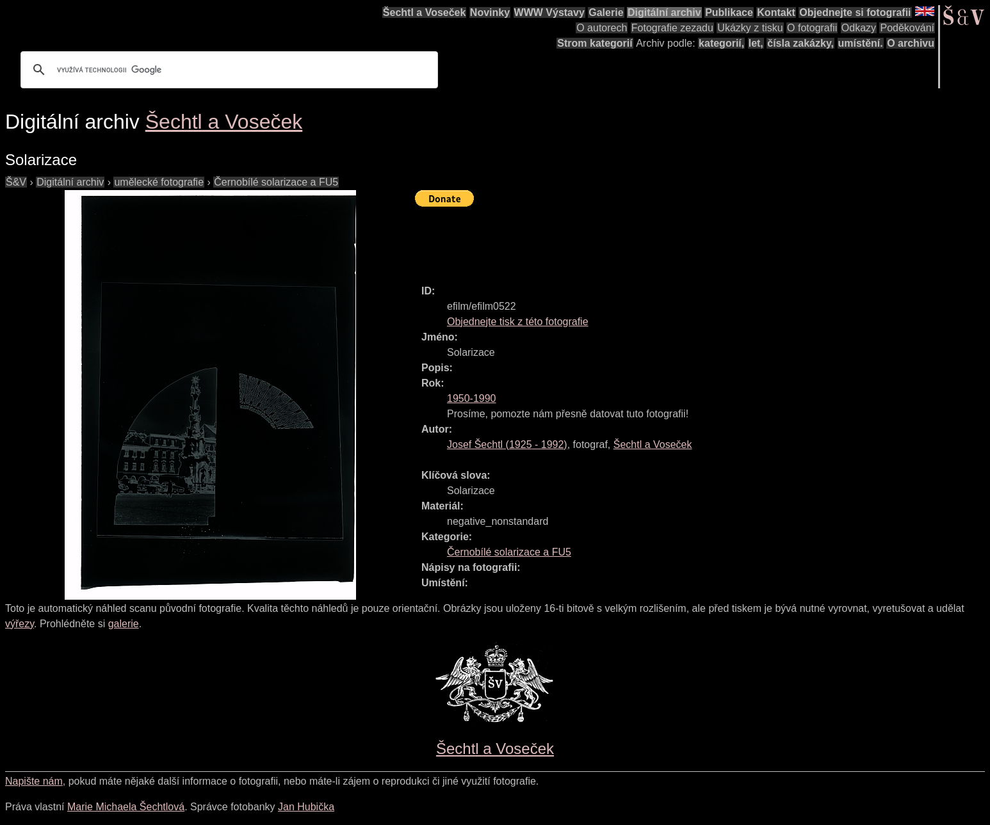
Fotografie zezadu (672, 27)
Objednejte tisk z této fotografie (517, 321)
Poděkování (907, 27)
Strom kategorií (594, 43)
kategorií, (721, 43)
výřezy (19, 623)
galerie (123, 623)
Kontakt (776, 12)
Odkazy (858, 27)
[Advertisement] (648, 240)
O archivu (910, 43)
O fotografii (812, 27)
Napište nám (34, 781)
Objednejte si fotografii (855, 12)
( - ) (507, 444)
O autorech (601, 27)
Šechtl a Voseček (424, 12)
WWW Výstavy (549, 12)
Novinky (490, 12)
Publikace (729, 12)
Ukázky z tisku (750, 27)
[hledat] (227, 69)
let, (756, 43)
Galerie (605, 12)
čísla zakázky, (800, 43)
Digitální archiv (664, 12)
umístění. (860, 43)
